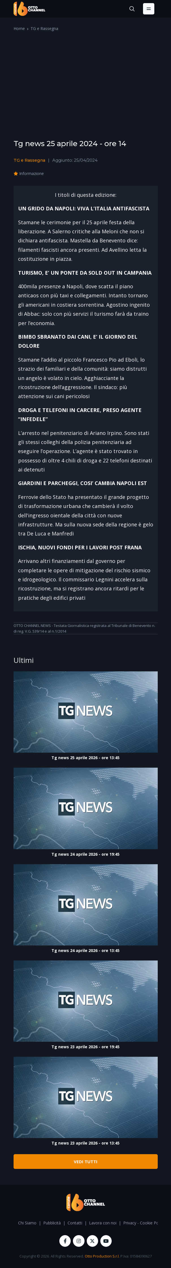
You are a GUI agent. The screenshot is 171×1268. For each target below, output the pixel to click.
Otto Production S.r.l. (102, 1256)
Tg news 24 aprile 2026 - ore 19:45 (85, 854)
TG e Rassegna (44, 28)
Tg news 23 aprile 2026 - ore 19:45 (85, 1046)
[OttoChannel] (29, 9)
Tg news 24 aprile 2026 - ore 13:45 (85, 950)
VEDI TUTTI (86, 1161)
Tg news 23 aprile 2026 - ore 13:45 (85, 1143)
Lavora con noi (102, 1223)
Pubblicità (52, 1223)
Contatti (75, 1223)
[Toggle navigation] (148, 8)
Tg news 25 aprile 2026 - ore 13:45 (85, 757)
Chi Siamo (27, 1223)
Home (19, 28)
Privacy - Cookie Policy (143, 1223)
